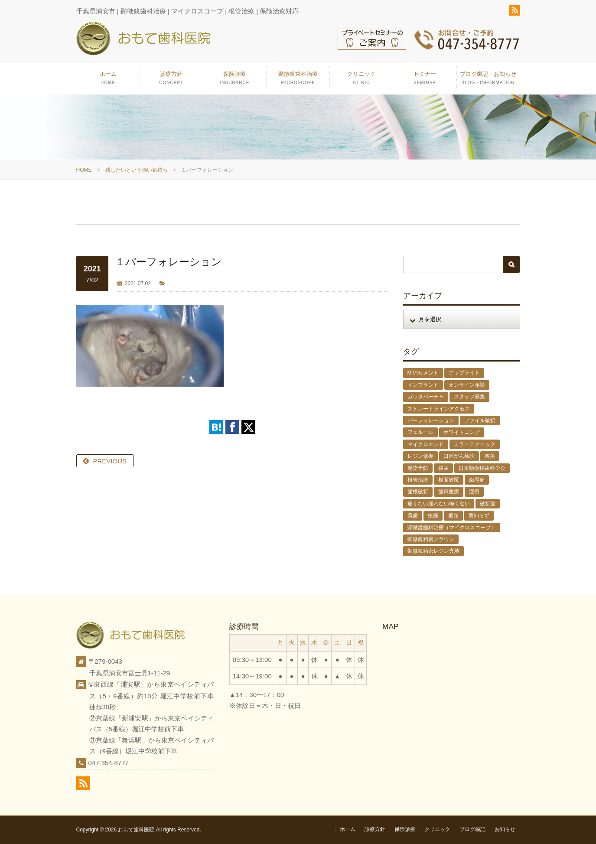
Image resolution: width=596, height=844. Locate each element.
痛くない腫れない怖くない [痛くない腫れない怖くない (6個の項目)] (438, 504)
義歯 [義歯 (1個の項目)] (412, 515)
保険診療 (234, 80)
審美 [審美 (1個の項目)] (490, 456)
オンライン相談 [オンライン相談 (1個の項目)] (467, 385)
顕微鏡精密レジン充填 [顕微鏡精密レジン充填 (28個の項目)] (433, 551)
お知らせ (505, 829)
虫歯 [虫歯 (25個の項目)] (433, 515)
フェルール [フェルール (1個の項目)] (420, 432)
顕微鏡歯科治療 (298, 80)
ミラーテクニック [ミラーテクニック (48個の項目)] (474, 444)
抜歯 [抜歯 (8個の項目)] (443, 468)
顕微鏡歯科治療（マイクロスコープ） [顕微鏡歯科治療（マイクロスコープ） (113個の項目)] (451, 528)
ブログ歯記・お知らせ (488, 80)
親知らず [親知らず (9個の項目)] (479, 515)
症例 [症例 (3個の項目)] (474, 492)
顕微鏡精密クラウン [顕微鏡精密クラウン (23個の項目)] (430, 539)
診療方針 (171, 80)
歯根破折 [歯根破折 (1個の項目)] (417, 492)
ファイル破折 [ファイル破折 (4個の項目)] (479, 420)
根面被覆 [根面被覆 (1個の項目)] (448, 480)
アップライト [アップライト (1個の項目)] (464, 373)
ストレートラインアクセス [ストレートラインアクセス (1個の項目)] (438, 409)
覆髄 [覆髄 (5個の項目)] (453, 515)
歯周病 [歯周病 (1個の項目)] (477, 480)
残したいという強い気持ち (136, 170)
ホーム (107, 80)
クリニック (361, 80)
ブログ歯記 (472, 829)
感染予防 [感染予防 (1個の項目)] (417, 468)
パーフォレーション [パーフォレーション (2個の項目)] (430, 420)
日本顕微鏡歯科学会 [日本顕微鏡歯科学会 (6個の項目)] (482, 468)
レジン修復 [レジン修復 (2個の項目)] (420, 456)
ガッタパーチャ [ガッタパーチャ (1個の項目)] (425, 397)
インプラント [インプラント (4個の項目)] (423, 385)
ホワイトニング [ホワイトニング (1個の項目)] (461, 432)
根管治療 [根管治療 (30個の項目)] (417, 480)
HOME (84, 170)
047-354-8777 (108, 762)
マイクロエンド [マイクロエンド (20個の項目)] (425, 444)
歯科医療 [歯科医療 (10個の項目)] (448, 492)
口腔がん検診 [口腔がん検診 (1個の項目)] (459, 456)
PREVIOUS (110, 461)
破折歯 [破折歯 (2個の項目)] (487, 504)
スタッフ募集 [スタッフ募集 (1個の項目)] (469, 397)
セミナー (424, 80)
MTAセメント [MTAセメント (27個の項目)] (423, 373)
